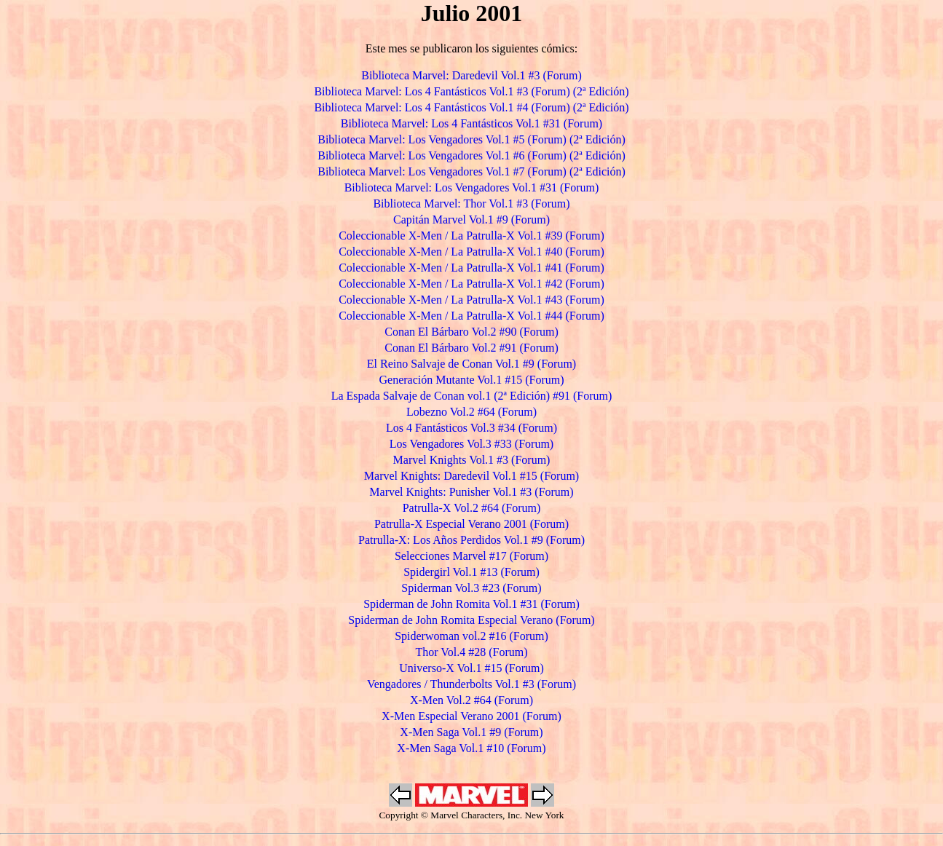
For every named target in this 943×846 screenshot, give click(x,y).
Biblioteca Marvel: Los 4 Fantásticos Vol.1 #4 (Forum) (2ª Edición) (471, 107)
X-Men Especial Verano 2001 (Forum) (471, 716)
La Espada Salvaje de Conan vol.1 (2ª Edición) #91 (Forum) (471, 396)
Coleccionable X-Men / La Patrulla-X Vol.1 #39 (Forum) (471, 235)
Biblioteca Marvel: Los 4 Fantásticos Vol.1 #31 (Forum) (471, 123)
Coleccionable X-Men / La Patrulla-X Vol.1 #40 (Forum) (471, 251)
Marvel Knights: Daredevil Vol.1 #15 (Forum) (471, 476)
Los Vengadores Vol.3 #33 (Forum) (471, 444)
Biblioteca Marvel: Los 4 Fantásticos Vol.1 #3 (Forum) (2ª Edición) (471, 91)
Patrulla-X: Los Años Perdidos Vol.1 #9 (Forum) (471, 540)
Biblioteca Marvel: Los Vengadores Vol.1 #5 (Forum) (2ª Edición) (471, 139)
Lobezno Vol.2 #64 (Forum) (471, 412)
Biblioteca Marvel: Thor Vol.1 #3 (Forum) (471, 203)
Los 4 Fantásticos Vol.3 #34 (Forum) (471, 428)
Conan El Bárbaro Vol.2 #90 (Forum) (471, 331)
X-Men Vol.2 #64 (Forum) (471, 700)
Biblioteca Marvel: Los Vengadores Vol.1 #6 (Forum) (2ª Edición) (471, 155)
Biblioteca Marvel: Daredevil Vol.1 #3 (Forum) (471, 75)
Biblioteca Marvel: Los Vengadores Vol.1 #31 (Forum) (471, 187)
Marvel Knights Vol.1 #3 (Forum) (472, 460)
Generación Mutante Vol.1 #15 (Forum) (471, 379)
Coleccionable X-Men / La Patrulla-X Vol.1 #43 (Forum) (471, 299)
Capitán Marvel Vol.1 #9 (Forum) (471, 219)
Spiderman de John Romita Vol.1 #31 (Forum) (471, 604)
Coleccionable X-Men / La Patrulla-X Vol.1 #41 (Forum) (471, 267)
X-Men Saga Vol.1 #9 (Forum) (471, 732)
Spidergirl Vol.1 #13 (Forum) (471, 572)
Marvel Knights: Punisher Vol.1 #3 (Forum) (471, 492)
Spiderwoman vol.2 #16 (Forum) (471, 636)
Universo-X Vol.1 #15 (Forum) (471, 668)
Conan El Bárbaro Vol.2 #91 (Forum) (471, 347)
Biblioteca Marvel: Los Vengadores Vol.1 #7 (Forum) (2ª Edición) (471, 171)
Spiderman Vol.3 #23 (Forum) (471, 588)
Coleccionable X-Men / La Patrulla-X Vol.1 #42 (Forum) (471, 283)
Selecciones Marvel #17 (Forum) (471, 556)
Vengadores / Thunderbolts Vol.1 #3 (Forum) (471, 684)
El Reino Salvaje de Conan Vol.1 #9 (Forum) (471, 363)
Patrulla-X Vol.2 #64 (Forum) (472, 508)
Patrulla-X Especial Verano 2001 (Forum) (471, 524)
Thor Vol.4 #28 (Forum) (471, 652)
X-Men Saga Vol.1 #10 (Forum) (471, 748)
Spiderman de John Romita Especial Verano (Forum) (471, 620)
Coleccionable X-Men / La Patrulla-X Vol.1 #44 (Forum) (471, 315)
